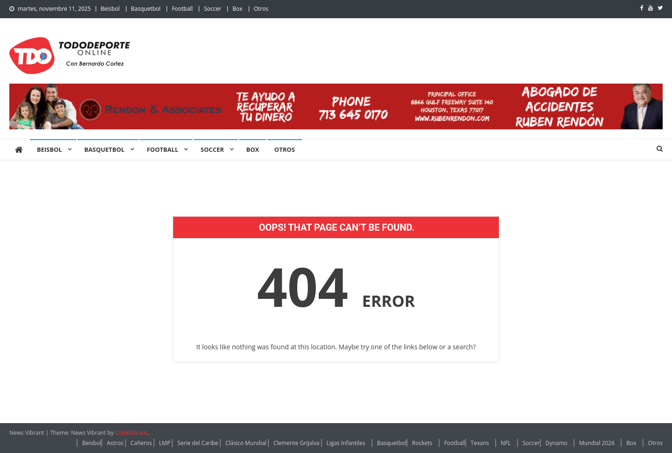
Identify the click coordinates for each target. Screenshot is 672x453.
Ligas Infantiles (346, 443)
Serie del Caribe (197, 443)
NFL (506, 443)
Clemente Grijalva (296, 443)
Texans (480, 443)
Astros (115, 443)
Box (237, 9)
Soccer (212, 9)
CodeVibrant (131, 433)
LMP (164, 443)
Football (182, 9)
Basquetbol (146, 9)
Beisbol (110, 9)
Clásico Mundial (245, 443)
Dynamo (556, 443)
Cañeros (141, 443)
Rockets (422, 443)
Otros (261, 9)
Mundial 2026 (597, 443)
